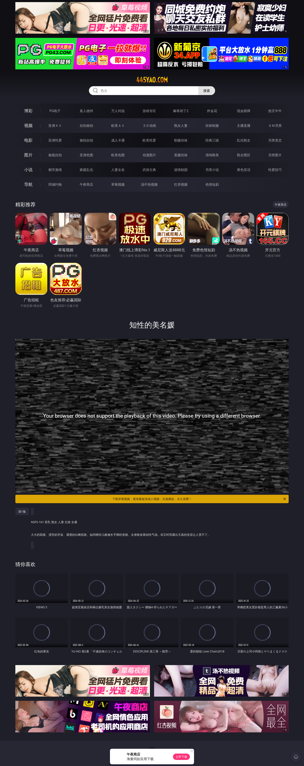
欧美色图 (118, 155)
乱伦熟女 (243, 140)
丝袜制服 (212, 125)
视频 (28, 125)
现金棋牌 (243, 110)
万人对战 (118, 110)
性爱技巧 (275, 169)
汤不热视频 (149, 184)
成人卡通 (118, 140)
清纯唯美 (212, 155)
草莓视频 (118, 184)
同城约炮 (55, 184)
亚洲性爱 (55, 140)
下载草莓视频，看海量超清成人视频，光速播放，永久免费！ (199, 498)
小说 (28, 169)
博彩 (28, 111)
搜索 (206, 90)
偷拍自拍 (86, 140)
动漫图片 (149, 155)
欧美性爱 (149, 140)
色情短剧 (212, 184)
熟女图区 (243, 155)
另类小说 (212, 169)
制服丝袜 (181, 140)
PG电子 (55, 110)
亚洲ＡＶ (55, 125)
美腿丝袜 (181, 155)
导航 (28, 184)
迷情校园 (181, 169)
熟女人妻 (181, 125)
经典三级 (212, 140)
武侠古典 (149, 169)
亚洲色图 (86, 155)
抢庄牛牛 (275, 110)
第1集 (22, 511)
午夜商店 (86, 184)
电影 (28, 140)
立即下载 (181, 757)
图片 (28, 155)
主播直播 (243, 125)
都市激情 (55, 169)
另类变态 (275, 140)
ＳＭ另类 (275, 125)
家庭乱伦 (86, 169)
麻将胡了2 (180, 110)
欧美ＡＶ (118, 125)
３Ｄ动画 (149, 125)
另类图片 (275, 155)
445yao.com (152, 80)
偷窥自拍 (55, 155)
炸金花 (212, 110)
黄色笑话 (243, 169)
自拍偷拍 (86, 125)
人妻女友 (118, 169)
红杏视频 (181, 184)
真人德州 (86, 110)
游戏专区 (149, 110)
